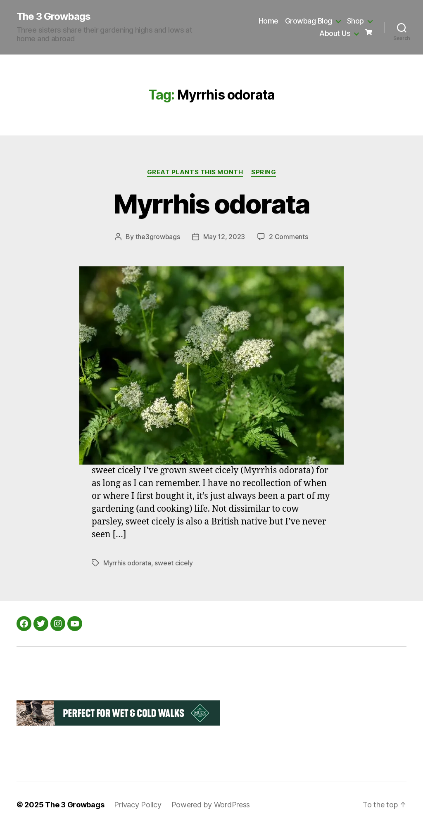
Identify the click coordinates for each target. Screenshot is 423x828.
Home (268, 21)
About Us (334, 33)
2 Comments (288, 237)
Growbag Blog (308, 21)
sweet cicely (173, 563)
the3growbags (157, 237)
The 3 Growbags (53, 16)
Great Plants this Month (195, 172)
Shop (355, 21)
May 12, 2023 (224, 237)
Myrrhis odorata (211, 204)
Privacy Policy (137, 804)
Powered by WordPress (210, 804)
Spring (263, 172)
